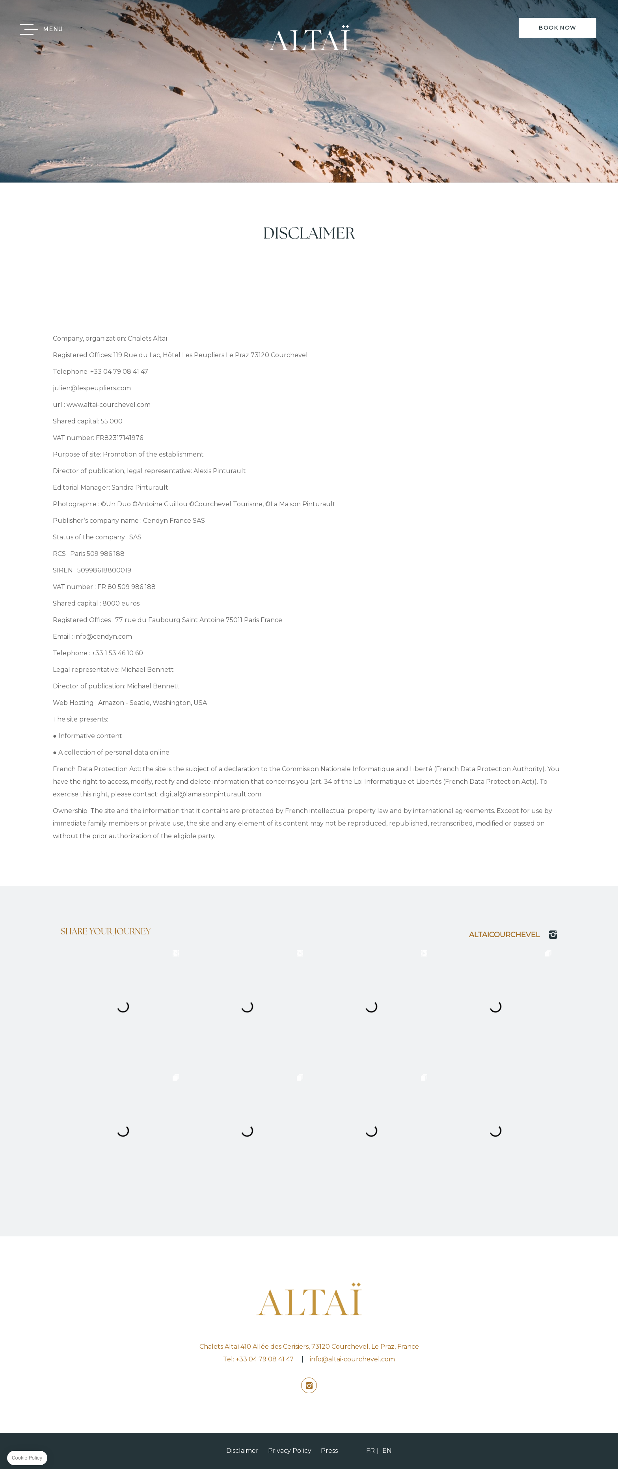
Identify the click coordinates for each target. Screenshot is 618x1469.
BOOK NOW (557, 27)
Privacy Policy (289, 1450)
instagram (309, 1385)
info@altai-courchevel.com (352, 1359)
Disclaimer (242, 1450)
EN (387, 1450)
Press (329, 1450)
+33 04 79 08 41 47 (265, 1359)
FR (370, 1450)
